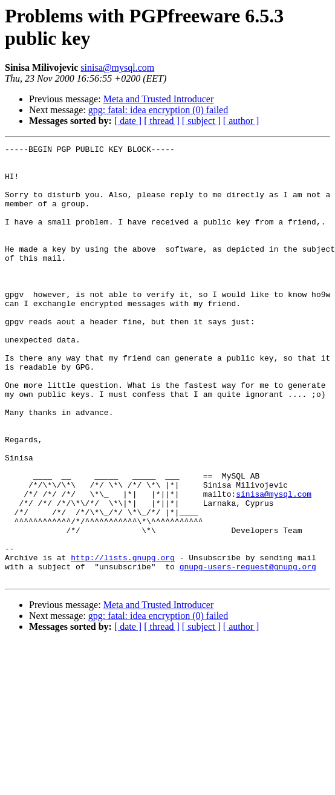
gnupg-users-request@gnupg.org (248, 651)
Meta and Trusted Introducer (158, 99)
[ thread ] (162, 121)
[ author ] (241, 121)
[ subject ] (201, 121)
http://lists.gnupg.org (123, 640)
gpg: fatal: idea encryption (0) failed (158, 110)
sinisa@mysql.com (117, 67)
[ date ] (127, 121)
